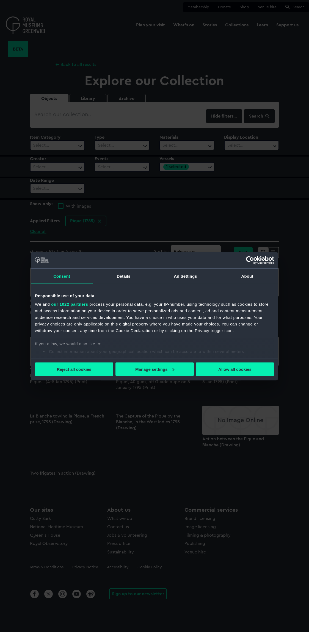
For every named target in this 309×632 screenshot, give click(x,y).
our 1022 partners (69, 304)
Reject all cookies (74, 369)
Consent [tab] (61, 276)
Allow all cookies (235, 369)
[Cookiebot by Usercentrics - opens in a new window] (250, 260)
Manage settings (154, 369)
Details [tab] (124, 276)
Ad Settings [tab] (185, 276)
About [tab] (247, 276)
